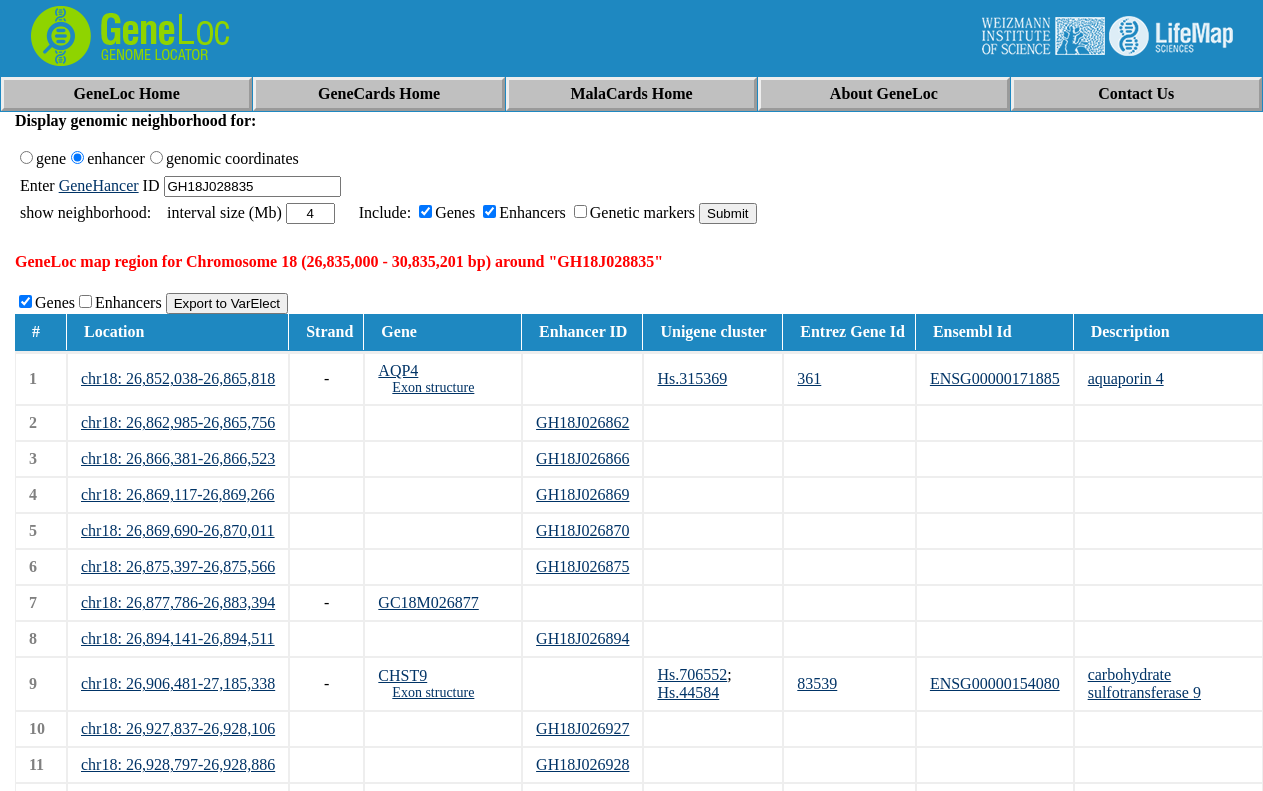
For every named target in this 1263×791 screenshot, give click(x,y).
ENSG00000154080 (995, 683)
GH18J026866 (582, 458)
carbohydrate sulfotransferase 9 (1144, 683)
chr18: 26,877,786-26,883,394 (178, 602)
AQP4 (398, 370)
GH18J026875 (582, 566)
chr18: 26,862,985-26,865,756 (178, 422)
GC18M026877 (428, 602)
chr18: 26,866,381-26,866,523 (178, 458)
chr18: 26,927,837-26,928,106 (178, 728)
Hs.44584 (688, 692)
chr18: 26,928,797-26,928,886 (178, 764)
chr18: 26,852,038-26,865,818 (178, 378)
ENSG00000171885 (995, 378)
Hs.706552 (692, 674)
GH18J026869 (582, 494)
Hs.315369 (692, 378)
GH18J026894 (582, 638)
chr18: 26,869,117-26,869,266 (178, 494)
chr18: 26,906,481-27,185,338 (178, 683)
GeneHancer (99, 185)
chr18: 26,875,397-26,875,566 (178, 566)
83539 (817, 683)
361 (809, 378)
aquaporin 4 (1126, 378)
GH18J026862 (582, 422)
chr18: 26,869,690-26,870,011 (178, 530)
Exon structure (433, 387)
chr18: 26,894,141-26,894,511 (178, 638)
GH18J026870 (582, 530)
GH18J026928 (582, 764)
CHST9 (402, 675)
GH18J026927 (582, 728)
